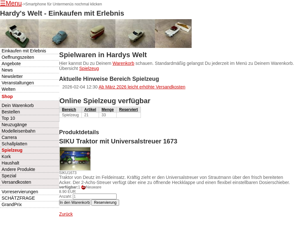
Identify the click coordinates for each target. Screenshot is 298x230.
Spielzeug (89, 68)
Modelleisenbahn (18, 131)
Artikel (90, 109)
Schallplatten (14, 143)
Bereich (69, 109)
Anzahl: (65, 196)
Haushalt (10, 162)
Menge (108, 109)
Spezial (9, 175)
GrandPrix (12, 204)
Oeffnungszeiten (18, 57)
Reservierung (105, 202)
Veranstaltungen (18, 82)
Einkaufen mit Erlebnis (24, 50)
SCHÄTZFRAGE (18, 198)
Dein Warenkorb (18, 105)
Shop (7, 96)
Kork (6, 156)
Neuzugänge (14, 124)
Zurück (66, 214)
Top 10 (8, 118)
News (7, 70)
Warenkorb (123, 63)
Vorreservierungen (20, 191)
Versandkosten (16, 182)
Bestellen (11, 111)
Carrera (9, 137)
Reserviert (128, 109)
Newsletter (12, 76)
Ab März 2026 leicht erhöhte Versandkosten (142, 86)
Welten (8, 89)
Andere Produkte (18, 169)
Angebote (11, 63)
